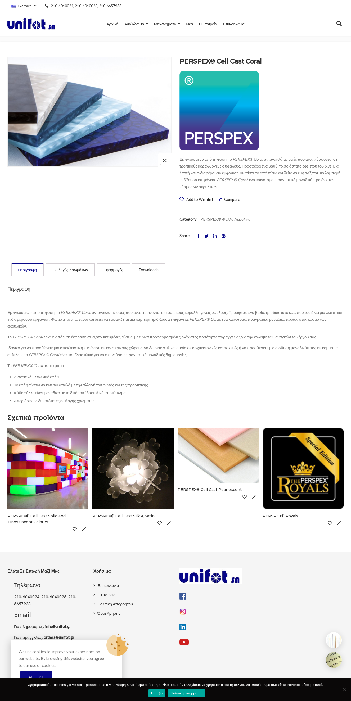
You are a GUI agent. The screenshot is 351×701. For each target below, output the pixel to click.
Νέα (189, 23)
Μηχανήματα (165, 23)
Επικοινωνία (233, 23)
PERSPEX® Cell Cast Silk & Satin (123, 516)
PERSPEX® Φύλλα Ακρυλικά (225, 219)
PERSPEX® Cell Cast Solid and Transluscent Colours (36, 519)
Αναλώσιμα (134, 23)
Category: (188, 219)
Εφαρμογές (115, 270)
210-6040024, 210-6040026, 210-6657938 (83, 6)
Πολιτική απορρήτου (186, 693)
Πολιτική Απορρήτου (115, 604)
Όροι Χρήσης (108, 613)
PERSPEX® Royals (280, 516)
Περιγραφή (27, 270)
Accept (36, 677)
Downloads (151, 270)
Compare (232, 199)
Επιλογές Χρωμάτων (71, 270)
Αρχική (112, 23)
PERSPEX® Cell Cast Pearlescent (210, 489)
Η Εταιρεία (208, 23)
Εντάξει (157, 693)
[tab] (27, 270)
